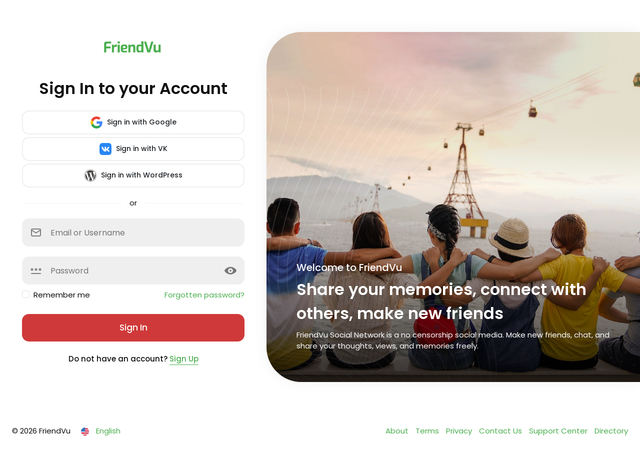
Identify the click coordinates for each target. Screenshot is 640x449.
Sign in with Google (133, 122)
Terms (428, 431)
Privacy (460, 431)
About (398, 431)
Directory (611, 431)
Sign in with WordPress (133, 176)
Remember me (62, 295)
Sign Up (184, 359)
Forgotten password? (204, 295)
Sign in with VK (134, 149)
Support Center (559, 431)
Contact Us (501, 431)
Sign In (134, 328)
